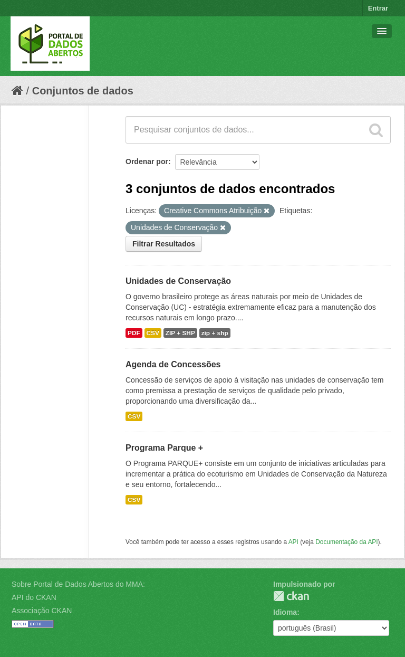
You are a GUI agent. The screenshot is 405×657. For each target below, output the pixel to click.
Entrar (378, 8)
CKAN (291, 596)
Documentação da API (346, 542)
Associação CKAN (42, 610)
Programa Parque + (164, 447)
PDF (134, 333)
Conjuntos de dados (82, 91)
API (293, 542)
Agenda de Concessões (173, 364)
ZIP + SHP (180, 333)
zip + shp (214, 333)
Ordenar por (147, 161)
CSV (153, 333)
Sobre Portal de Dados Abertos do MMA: (78, 584)
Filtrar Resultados (163, 244)
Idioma (285, 612)
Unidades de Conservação (178, 281)
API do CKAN (34, 597)
